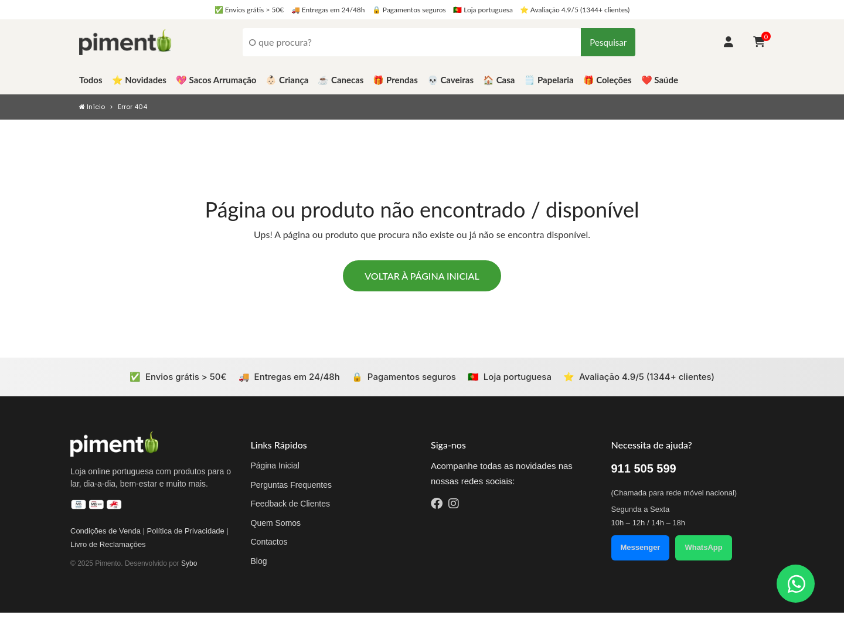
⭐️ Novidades (139, 79)
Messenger (641, 547)
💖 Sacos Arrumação (216, 79)
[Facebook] (437, 504)
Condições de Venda (105, 530)
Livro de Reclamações (108, 544)
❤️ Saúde (659, 79)
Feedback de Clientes (290, 503)
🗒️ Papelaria (548, 79)
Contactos (269, 541)
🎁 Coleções (607, 79)
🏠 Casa (499, 79)
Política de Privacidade (185, 530)
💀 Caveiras (450, 79)
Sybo (189, 563)
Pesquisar (608, 42)
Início (92, 106)
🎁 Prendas (395, 79)
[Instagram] (453, 504)
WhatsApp (703, 547)
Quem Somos (276, 523)
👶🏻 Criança (287, 79)
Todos (91, 79)
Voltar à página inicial (422, 275)
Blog (259, 561)
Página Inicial (275, 465)
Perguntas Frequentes (291, 485)
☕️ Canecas (340, 79)
